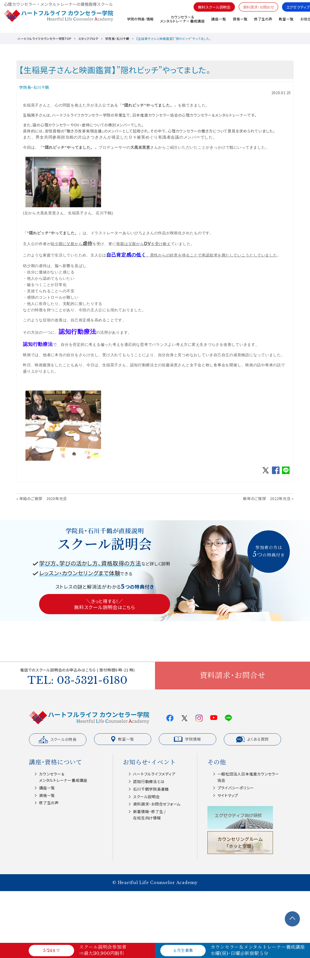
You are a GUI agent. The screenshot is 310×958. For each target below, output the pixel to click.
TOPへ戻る (292, 918)
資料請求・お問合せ (255, 10)
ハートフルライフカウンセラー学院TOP (44, 38)
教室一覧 (286, 22)
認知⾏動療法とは (148, 781)
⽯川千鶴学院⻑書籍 (151, 789)
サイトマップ (228, 795)
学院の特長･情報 (140, 22)
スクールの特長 (58, 739)
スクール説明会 (146, 796)
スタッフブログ (88, 38)
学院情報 (187, 739)
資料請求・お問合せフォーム (157, 804)
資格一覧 (239, 22)
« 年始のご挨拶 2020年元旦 (41, 498)
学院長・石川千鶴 (117, 38)
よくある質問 (252, 739)
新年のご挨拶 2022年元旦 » (268, 498)
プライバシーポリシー (236, 787)
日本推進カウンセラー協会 (155, 115)
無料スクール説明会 (209, 10)
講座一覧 (218, 22)
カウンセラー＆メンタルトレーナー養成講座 (182, 22)
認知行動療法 (77, 331)
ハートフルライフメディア (154, 773)
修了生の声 (263, 22)
